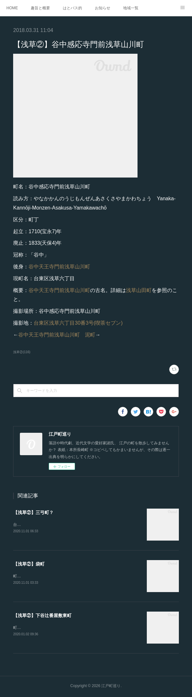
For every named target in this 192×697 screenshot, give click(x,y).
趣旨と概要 (40, 8)
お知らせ (102, 8)
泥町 (90, 334)
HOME (12, 8)
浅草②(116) (21, 352)
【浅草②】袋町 (29, 564)
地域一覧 (130, 8)
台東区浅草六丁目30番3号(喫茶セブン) (78, 323)
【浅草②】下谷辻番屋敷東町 (42, 616)
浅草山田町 (139, 290)
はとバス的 (72, 8)
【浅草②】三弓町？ (33, 512)
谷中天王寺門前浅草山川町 (59, 266)
